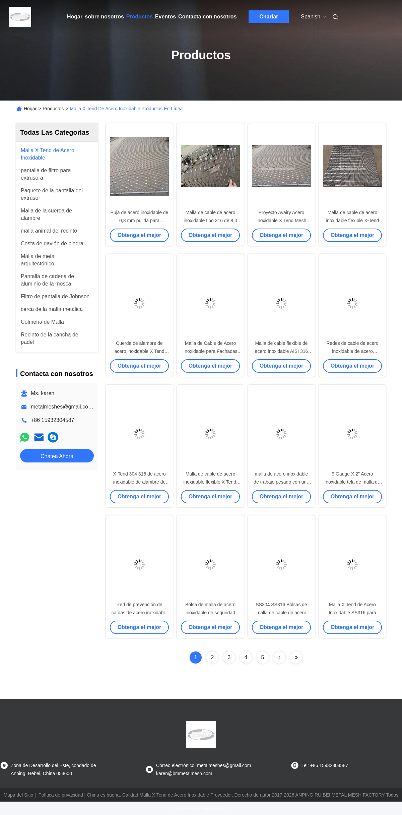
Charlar (268, 16)
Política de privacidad (61, 795)
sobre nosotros (104, 16)
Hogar (74, 16)
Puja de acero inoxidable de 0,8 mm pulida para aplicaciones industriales (140, 220)
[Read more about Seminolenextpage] (279, 657)
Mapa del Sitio (19, 795)
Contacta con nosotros (207, 16)
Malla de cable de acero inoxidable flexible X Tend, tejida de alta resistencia (210, 482)
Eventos (165, 16)
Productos (139, 16)
